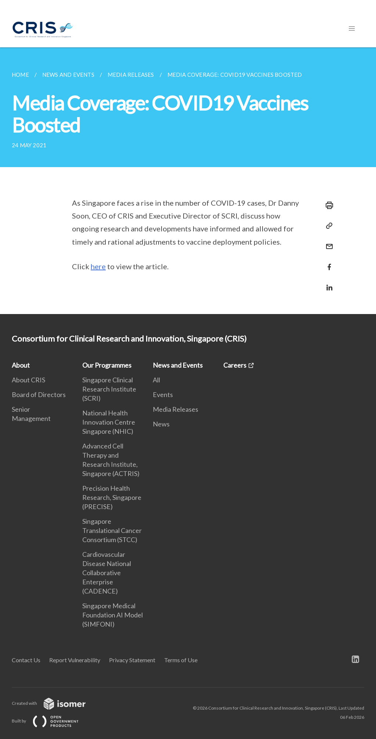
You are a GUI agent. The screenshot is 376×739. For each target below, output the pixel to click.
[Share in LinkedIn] (327, 283)
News (161, 424)
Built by (51, 721)
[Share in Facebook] (327, 262)
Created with (54, 703)
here (98, 266)
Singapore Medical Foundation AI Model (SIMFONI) (112, 615)
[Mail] (327, 241)
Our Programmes (106, 365)
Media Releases (175, 409)
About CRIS (28, 380)
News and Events (178, 365)
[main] (188, 180)
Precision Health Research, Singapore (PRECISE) (111, 497)
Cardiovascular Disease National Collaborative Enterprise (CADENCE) (106, 572)
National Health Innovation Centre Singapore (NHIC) (108, 422)
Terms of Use (181, 659)
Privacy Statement (132, 659)
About (21, 365)
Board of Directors (39, 394)
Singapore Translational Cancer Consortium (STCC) (112, 530)
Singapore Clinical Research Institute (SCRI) (109, 389)
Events (163, 394)
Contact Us (26, 659)
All (156, 380)
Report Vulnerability (74, 659)
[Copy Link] (327, 226)
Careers (234, 365)
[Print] (327, 205)
